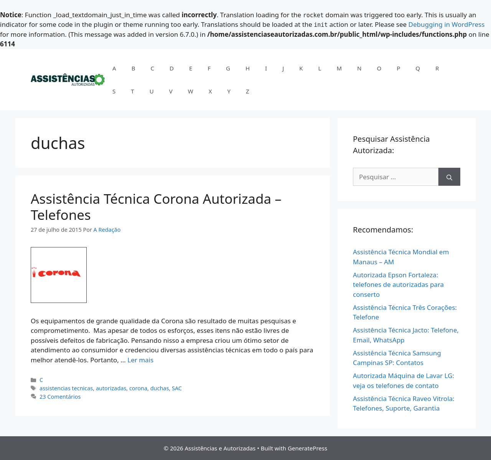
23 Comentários (60, 396)
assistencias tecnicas (66, 388)
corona (138, 388)
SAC (177, 388)
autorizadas (111, 388)
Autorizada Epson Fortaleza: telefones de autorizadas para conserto (398, 284)
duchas (159, 388)
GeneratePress (307, 448)
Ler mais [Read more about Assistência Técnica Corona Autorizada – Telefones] (140, 359)
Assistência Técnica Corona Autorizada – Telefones (156, 207)
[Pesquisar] (449, 177)
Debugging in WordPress (447, 24)
